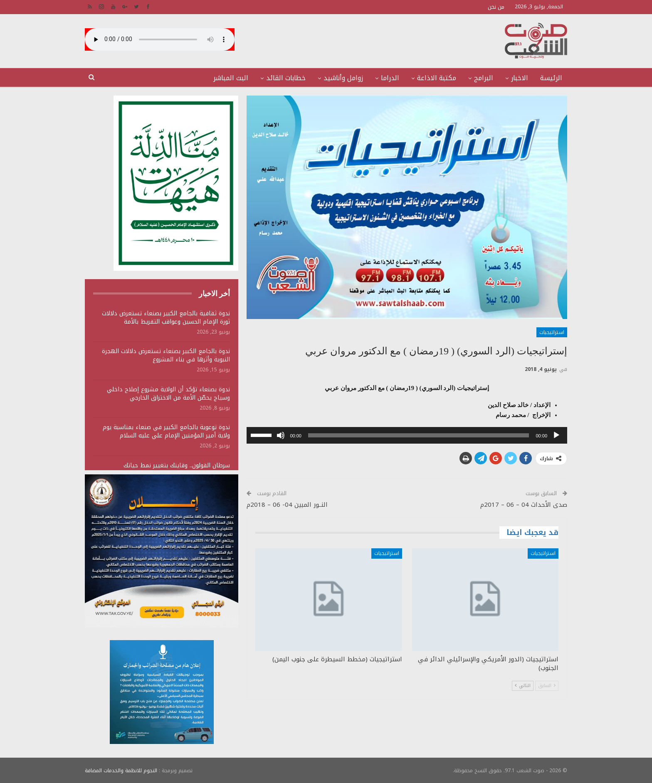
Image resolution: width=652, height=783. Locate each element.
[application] (407, 435)
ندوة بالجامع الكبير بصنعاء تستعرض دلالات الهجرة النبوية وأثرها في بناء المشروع (166, 355)
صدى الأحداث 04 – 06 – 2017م (523, 505)
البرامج (483, 77)
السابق (547, 685)
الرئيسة (551, 77)
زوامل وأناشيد (343, 77)
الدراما (390, 77)
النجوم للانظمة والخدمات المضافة (121, 770)
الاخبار (519, 77)
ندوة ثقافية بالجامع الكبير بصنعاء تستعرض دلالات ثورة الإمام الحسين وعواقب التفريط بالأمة (166, 317)
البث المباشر (230, 77)
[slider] (418, 435)
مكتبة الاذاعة (436, 77)
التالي (523, 685)
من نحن (496, 7)
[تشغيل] (556, 435)
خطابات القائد (286, 77)
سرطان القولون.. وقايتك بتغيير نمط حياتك (176, 465)
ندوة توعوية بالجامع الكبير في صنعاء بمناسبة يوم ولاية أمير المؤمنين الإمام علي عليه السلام (166, 431)
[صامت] (281, 435)
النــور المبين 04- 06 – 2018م (287, 505)
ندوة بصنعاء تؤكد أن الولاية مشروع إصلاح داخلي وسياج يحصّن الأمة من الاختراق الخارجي (168, 393)
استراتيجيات (551, 332)
